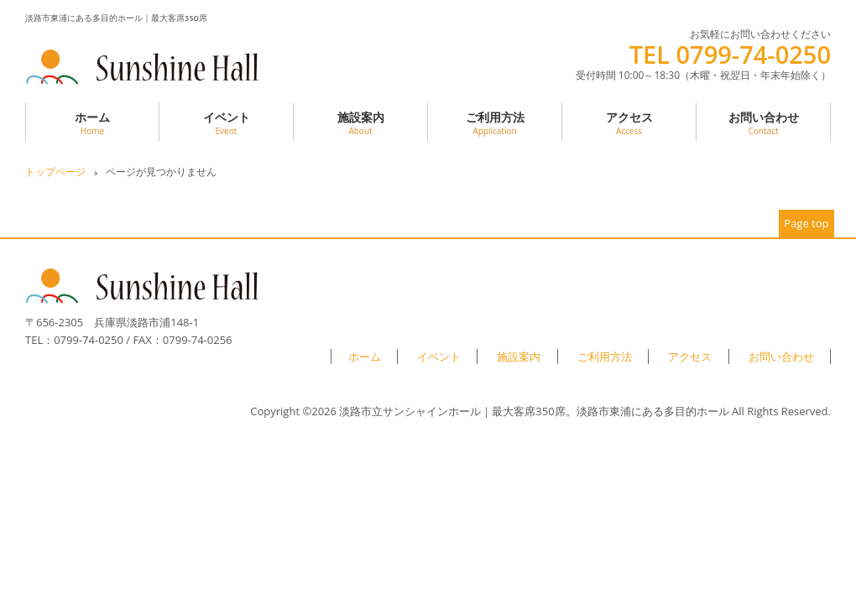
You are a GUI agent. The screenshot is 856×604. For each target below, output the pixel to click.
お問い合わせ (763, 123)
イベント (226, 123)
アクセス (629, 123)
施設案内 (360, 123)
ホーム (92, 123)
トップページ (55, 171)
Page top (806, 223)
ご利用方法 (494, 123)
